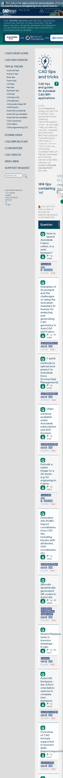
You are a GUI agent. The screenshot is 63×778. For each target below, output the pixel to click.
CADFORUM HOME (16, 53)
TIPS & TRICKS (14, 66)
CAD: (59, 176)
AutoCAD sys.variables (17, 114)
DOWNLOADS (13, 135)
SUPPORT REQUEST (17, 167)
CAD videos (12, 124)
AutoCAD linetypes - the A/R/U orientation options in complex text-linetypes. (47, 689)
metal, (8, 195)
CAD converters (14, 121)
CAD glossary (13, 101)
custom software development (47, 166)
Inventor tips (12, 74)
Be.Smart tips (13, 90)
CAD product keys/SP (16, 104)
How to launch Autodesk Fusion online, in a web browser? (48, 243)
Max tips (10, 87)
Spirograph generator (30, 25)
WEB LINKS (12, 161)
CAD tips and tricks (48, 69)
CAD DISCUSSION (16, 60)
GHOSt (8, 200)
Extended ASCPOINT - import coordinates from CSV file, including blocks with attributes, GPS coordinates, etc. (48, 535)
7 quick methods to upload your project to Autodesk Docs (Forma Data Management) (49, 370)
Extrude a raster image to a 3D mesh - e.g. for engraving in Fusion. (48, 474)
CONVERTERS (13, 148)
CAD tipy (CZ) (13, 97)
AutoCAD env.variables (17, 117)
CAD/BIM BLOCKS (16, 141)
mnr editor (10, 193)
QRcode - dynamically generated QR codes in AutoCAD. (48, 591)
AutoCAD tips (13, 70)
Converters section (25, 28)
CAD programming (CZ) (17, 127)
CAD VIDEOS (13, 154)
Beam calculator (11, 25)
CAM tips (11, 94)
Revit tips (11, 77)
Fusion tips (11, 80)
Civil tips (10, 84)
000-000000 (11, 197)
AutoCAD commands (16, 111)
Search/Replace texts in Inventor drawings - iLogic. (50, 640)
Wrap (8, 204)
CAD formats (12, 107)
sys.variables (25, 30)
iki (6, 202)
